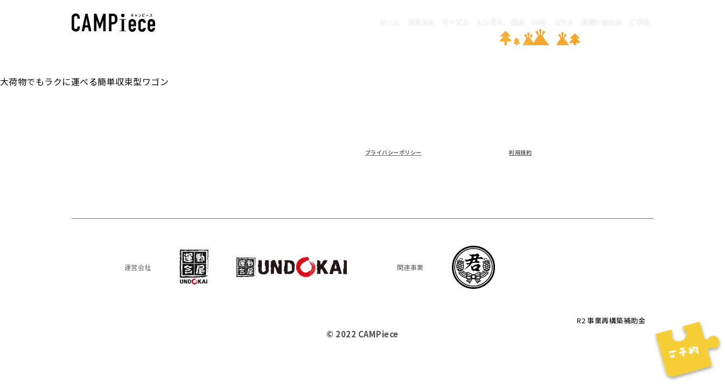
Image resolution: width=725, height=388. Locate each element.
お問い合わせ (582, 21)
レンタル (426, 21)
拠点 (465, 21)
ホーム (288, 21)
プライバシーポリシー (407, 151)
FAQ (496, 21)
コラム (530, 21)
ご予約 (634, 21)
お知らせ (331, 21)
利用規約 (515, 151)
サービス (379, 21)
